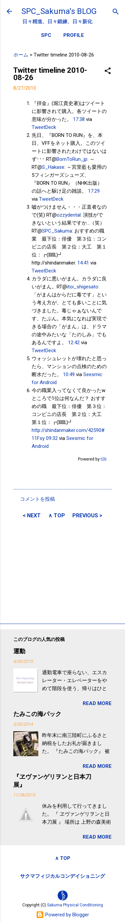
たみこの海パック (37, 713)
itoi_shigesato (82, 287)
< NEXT (32, 515)
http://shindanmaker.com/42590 (66, 430)
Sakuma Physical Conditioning (75, 905)
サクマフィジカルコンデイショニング (62, 876)
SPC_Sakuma (57, 231)
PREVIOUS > (87, 515)
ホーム (20, 55)
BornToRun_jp (71, 159)
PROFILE (73, 35)
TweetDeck (44, 127)
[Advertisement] (62, 570)
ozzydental (69, 215)
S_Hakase (53, 167)
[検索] (116, 12)
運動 (19, 651)
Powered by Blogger (62, 915)
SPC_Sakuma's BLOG (59, 11)
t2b (104, 459)
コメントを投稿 (37, 499)
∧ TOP (56, 515)
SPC (46, 35)
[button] (108, 71)
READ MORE (97, 703)
